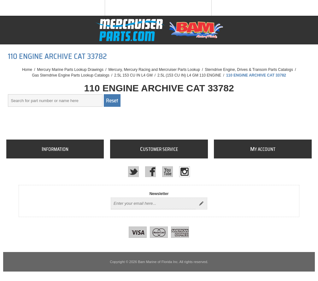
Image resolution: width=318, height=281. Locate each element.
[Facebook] (150, 172)
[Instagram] (185, 172)
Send (201, 203)
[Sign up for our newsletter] (153, 203)
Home (27, 69)
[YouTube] (167, 172)
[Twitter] (133, 172)
